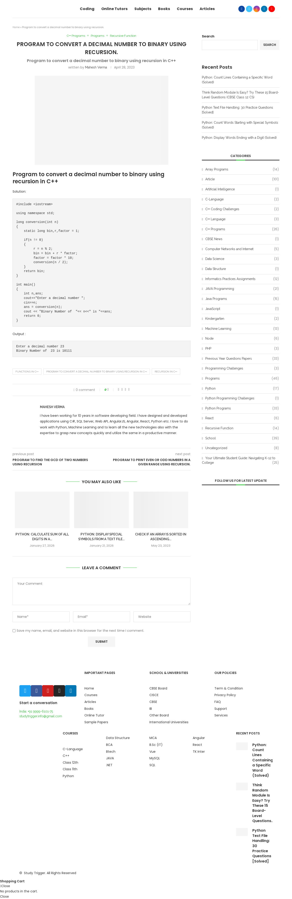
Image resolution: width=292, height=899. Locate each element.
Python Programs (242, 408)
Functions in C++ (27, 371)
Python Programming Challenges (242, 398)
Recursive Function (123, 35)
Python (242, 388)
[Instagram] (256, 9)
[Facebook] (241, 9)
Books (164, 8)
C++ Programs (76, 35)
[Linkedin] (264, 9)
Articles (207, 8)
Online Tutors (114, 8)
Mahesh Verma (96, 67)
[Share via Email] (129, 389)
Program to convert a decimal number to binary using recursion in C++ (96, 371)
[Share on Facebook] (118, 389)
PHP (242, 348)
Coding (87, 8)
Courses (185, 8)
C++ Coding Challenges (242, 209)
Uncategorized (242, 448)
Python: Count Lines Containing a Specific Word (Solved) (262, 760)
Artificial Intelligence (242, 189)
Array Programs (242, 169)
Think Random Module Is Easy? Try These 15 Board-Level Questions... (263, 802)
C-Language (242, 199)
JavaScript (242, 309)
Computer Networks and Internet (242, 249)
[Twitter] (249, 9)
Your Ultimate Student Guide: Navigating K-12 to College (240, 460)
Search (208, 36)
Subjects (142, 8)
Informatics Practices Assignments (242, 279)
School (242, 438)
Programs (97, 35)
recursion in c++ (166, 371)
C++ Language (242, 219)
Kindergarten (242, 319)
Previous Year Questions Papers (242, 358)
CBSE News (242, 239)
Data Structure (242, 269)
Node (242, 338)
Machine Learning (242, 329)
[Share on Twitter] (122, 389)
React (242, 418)
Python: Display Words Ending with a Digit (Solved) (239, 137)
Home (16, 27)
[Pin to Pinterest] (125, 389)
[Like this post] (111, 389)
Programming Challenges (242, 368)
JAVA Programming (242, 289)
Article (242, 179)
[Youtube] (272, 9)
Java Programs (242, 299)
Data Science (242, 259)
